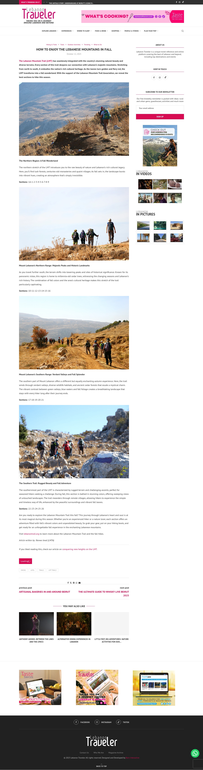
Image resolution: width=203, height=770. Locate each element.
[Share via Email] (79, 583)
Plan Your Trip (150, 31)
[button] (195, 753)
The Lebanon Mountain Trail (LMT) (35, 61)
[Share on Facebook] (68, 583)
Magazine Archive (115, 753)
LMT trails (52, 570)
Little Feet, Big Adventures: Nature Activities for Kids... (112, 640)
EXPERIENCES (67, 31)
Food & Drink (100, 31)
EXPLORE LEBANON (49, 31)
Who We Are (99, 753)
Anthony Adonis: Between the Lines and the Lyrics (36, 640)
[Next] (47, 2)
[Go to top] (101, 766)
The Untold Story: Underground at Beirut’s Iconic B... (71, 3)
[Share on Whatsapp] (76, 583)
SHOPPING (115, 31)
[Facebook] (176, 2)
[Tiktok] (183, 2)
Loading (25, 561)
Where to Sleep (83, 31)
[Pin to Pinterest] (74, 583)
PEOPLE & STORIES (132, 31)
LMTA (32, 570)
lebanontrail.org (31, 533)
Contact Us (84, 753)
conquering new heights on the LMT (79, 549)
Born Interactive (132, 758)
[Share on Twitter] (71, 583)
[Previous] (44, 2)
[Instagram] (179, 2)
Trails (41, 570)
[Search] (182, 31)
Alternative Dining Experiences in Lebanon (74, 640)
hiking (23, 570)
